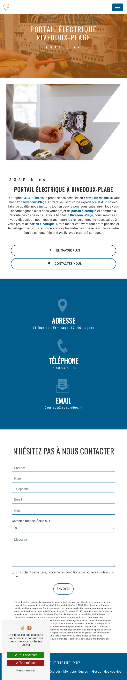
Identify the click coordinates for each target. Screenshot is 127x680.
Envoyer (63, 583)
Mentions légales (75, 671)
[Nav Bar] (117, 7)
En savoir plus (63, 250)
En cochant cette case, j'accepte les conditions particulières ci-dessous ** (65, 569)
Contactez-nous (63, 263)
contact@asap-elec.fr (63, 402)
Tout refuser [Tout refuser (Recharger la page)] (26, 662)
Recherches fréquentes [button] (63, 662)
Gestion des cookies (106, 671)
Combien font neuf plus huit (31, 515)
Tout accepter (26, 655)
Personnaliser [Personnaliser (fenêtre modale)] (25, 670)
